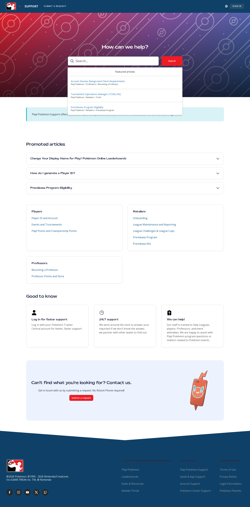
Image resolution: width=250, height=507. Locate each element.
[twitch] (45, 492)
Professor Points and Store (48, 278)
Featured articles (125, 71)
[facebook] (9, 492)
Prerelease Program (145, 239)
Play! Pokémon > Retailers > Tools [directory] (86, 97)
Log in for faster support (49, 319)
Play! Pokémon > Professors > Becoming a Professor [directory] (94, 84)
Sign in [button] (236, 6)
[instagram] (18, 492)
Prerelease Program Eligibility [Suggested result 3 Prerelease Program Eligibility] (87, 107)
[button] (125, 158)
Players (37, 213)
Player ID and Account (45, 220)
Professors (39, 265)
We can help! (176, 319)
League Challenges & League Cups (153, 233)
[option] (125, 82)
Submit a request (81, 399)
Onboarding (140, 220)
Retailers (139, 213)
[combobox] (113, 61)
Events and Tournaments (47, 226)
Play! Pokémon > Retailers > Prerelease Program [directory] (92, 110)
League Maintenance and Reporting (154, 226)
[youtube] (27, 492)
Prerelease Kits (142, 245)
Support (31, 6)
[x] (36, 492)
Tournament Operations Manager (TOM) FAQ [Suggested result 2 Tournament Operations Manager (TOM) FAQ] (96, 94)
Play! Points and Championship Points (54, 233)
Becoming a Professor (45, 272)
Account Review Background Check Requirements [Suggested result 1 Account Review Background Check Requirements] (98, 81)
